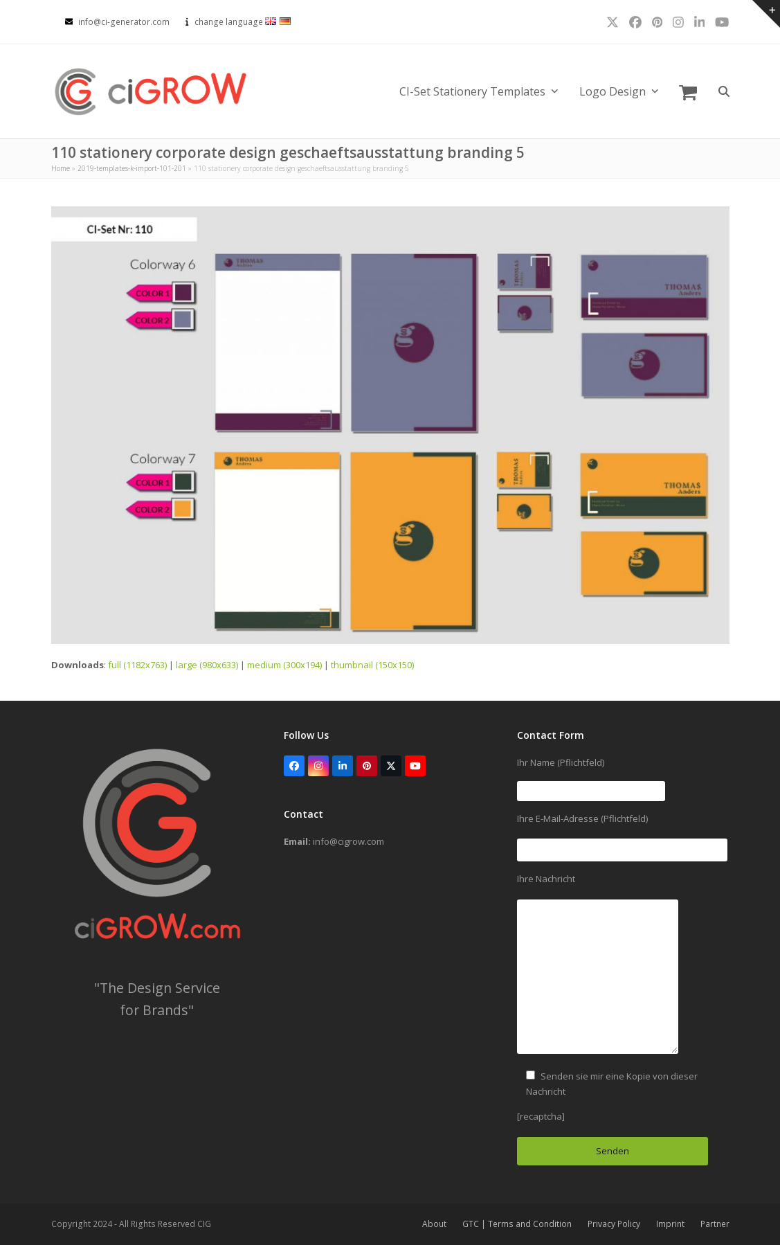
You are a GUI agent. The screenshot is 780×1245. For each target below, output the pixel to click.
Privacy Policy (614, 1224)
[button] (688, 91)
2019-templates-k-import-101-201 (132, 168)
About (434, 1224)
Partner (714, 1224)
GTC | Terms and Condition (517, 1224)
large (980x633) (207, 665)
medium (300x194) (284, 665)
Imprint (670, 1224)
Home (60, 168)
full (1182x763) (137, 665)
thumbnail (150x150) (372, 665)
